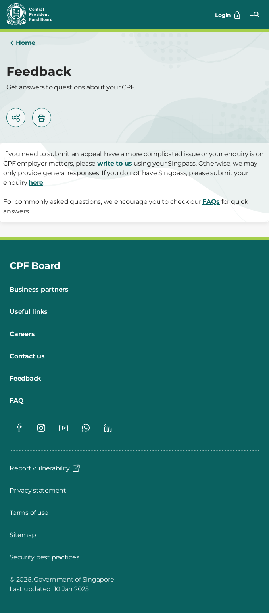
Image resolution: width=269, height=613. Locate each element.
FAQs (211, 201)
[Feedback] (25, 378)
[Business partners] (39, 289)
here (36, 182)
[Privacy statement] (38, 490)
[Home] (22, 43)
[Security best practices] (44, 557)
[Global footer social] (19, 427)
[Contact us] (27, 356)
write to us (114, 163)
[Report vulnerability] (45, 468)
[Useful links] (29, 312)
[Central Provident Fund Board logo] (34, 14)
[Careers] (22, 334)
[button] (15, 117)
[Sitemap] (23, 535)
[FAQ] (16, 401)
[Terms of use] (29, 513)
